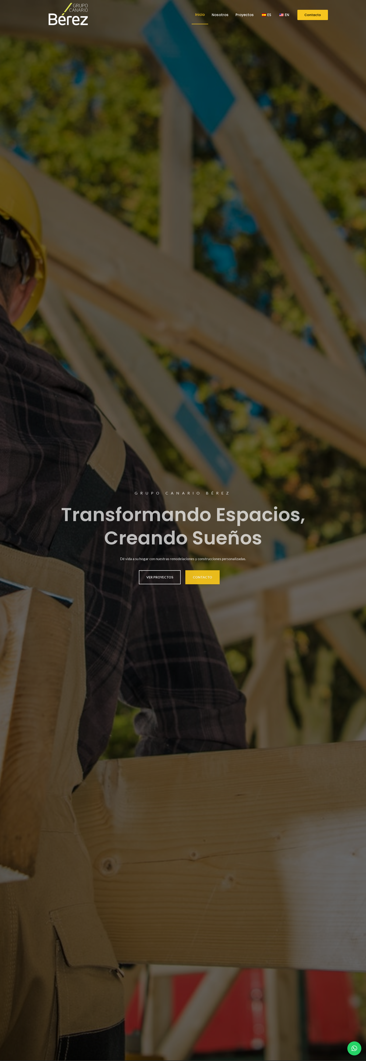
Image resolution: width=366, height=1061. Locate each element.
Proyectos (245, 14)
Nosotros (220, 14)
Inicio (200, 14)
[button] (354, 1048)
